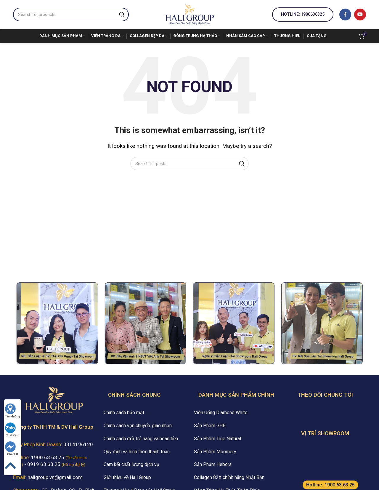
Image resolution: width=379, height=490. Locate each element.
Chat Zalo (12, 429)
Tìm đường (12, 410)
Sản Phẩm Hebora (213, 464)
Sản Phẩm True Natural (217, 438)
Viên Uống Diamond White (221, 412)
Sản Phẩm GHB (210, 425)
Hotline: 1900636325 (303, 14)
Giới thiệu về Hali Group (127, 477)
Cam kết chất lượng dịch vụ (131, 464)
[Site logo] (189, 14)
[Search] (71, 14)
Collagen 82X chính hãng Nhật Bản (229, 477)
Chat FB (11, 448)
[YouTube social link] (360, 14)
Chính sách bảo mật (124, 412)
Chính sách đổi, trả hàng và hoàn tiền (141, 438)
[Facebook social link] (345, 14)
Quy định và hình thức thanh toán (137, 451)
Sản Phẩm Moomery (215, 451)
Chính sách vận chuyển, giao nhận (138, 425)
